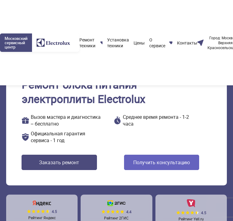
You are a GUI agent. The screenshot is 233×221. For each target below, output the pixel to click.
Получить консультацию (161, 162)
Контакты (187, 43)
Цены (139, 43)
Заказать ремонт (59, 162)
